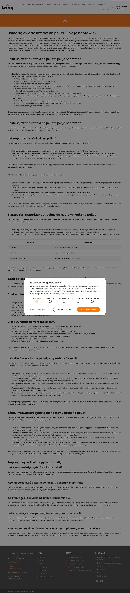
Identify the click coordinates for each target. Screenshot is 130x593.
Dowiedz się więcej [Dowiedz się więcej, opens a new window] (67, 293)
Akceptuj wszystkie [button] (88, 309)
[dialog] (65, 296)
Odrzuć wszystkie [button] (64, 309)
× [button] (102, 280)
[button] (38, 309)
